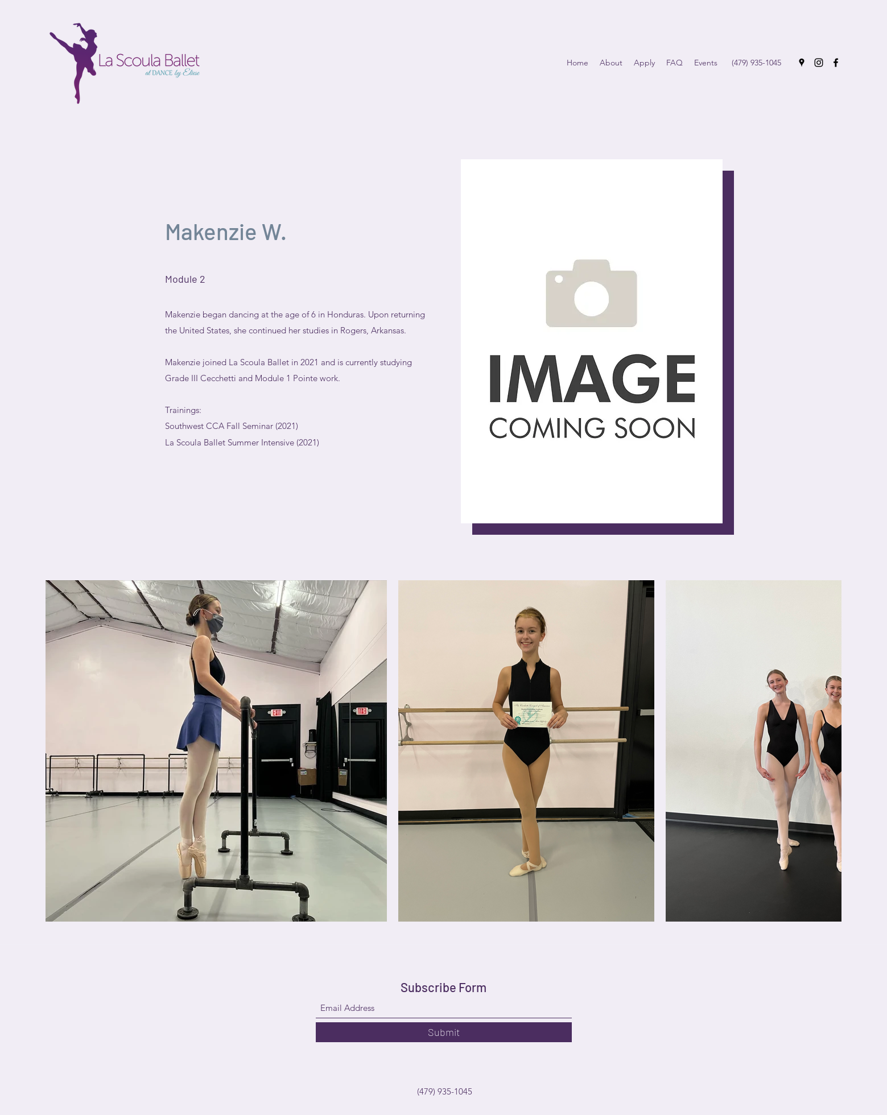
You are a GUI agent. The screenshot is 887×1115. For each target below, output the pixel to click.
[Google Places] (801, 62)
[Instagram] (818, 62)
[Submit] (444, 1032)
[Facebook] (835, 62)
